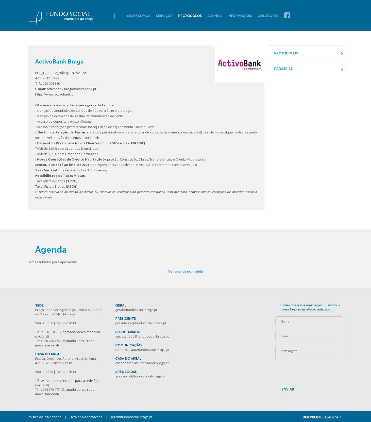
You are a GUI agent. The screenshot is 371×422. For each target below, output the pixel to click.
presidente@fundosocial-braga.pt (140, 323)
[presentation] (312, 369)
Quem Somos (138, 16)
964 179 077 (51, 389)
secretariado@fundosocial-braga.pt (142, 336)
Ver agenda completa (185, 271)
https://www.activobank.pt (54, 94)
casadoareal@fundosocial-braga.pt (142, 363)
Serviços (164, 16)
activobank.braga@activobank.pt (71, 89)
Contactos (268, 16)
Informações (239, 16)
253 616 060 (49, 332)
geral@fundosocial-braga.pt (136, 310)
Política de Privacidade (45, 417)
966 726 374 (51, 341)
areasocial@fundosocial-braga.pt (140, 376)
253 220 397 (49, 380)
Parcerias (283, 69)
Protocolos (190, 16)
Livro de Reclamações (86, 417)
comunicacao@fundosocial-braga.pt (142, 349)
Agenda (214, 16)
